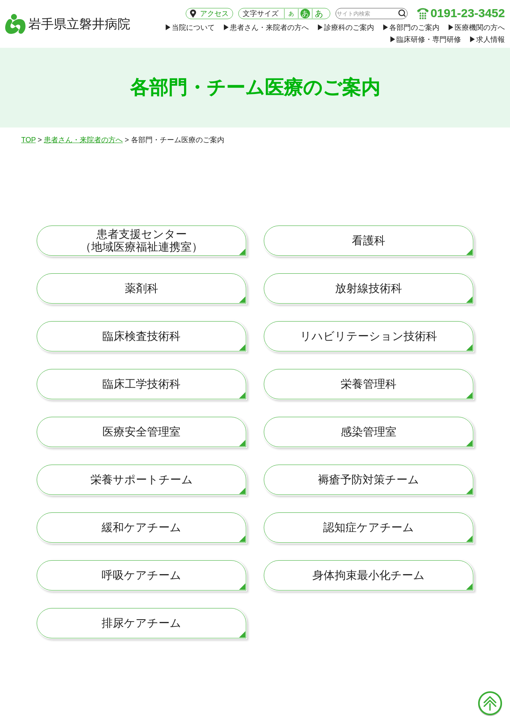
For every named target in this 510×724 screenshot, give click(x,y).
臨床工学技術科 (141, 384)
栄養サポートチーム (141, 479)
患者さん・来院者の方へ (266, 27)
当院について (190, 27)
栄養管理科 (368, 384)
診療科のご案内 (345, 27)
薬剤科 (141, 288)
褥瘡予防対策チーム (368, 479)
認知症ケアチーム (368, 527)
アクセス (209, 14)
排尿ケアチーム (141, 623)
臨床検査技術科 (141, 336)
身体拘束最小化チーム (368, 575)
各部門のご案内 (410, 27)
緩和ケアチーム (141, 527)
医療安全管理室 (141, 432)
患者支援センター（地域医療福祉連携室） (141, 240)
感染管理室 (368, 432)
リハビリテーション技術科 (368, 336)
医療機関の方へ (476, 27)
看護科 (368, 240)
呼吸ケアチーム (141, 575)
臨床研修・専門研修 (425, 39)
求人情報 (487, 39)
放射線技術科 (368, 288)
